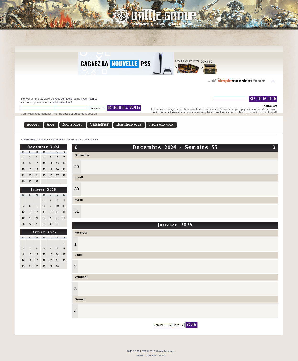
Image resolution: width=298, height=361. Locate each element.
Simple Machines (165, 351)
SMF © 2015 (148, 351)
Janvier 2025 (43, 190)
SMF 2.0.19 (133, 351)
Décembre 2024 (44, 147)
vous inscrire (88, 98)
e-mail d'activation (59, 102)
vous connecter (64, 98)
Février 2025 (43, 232)
